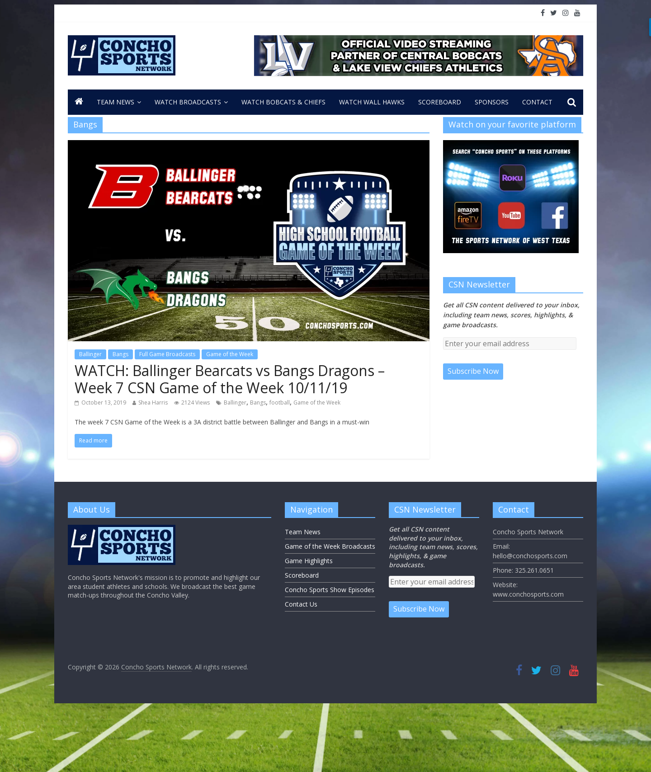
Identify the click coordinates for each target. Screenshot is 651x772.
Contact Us (301, 604)
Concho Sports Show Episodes (329, 589)
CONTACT (537, 102)
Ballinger (90, 354)
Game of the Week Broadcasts (330, 546)
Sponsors (492, 102)
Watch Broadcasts (188, 102)
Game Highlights (309, 560)
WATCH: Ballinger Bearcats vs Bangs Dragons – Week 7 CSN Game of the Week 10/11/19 (230, 379)
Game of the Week (229, 354)
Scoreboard (439, 102)
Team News (115, 102)
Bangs (120, 354)
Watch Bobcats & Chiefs (283, 102)
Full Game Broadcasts (167, 354)
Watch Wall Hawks (372, 102)
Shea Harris (153, 402)
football (279, 402)
